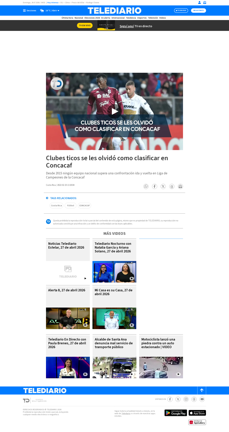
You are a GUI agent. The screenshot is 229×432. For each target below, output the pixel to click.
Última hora (67, 17)
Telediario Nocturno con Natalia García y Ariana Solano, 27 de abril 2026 (113, 247)
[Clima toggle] (49, 10)
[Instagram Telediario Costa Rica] (186, 399)
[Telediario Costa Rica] (114, 10)
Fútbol (70, 205)
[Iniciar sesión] (199, 2)
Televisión (153, 17)
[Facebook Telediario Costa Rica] (169, 399)
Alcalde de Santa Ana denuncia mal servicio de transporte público (114, 343)
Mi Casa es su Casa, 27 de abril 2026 (113, 292)
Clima (67, 2)
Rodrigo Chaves (92, 2)
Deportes (142, 17)
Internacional (118, 17)
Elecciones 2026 (92, 17)
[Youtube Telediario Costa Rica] (202, 399)
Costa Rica (56, 205)
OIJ (61, 2)
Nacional (79, 17)
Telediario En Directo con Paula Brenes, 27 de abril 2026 (67, 343)
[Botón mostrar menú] (30, 10)
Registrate (198, 10)
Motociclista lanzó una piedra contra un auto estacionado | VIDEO (158, 343)
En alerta (105, 17)
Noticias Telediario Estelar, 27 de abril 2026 (66, 245)
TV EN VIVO (181, 10)
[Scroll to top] (201, 390)
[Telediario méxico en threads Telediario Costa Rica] (194, 399)
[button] (146, 186)
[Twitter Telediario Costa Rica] (178, 399)
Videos (162, 17)
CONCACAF (84, 205)
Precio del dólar (78, 2)
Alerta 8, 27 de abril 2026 (66, 290)
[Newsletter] (204, 3)
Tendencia (131, 17)
